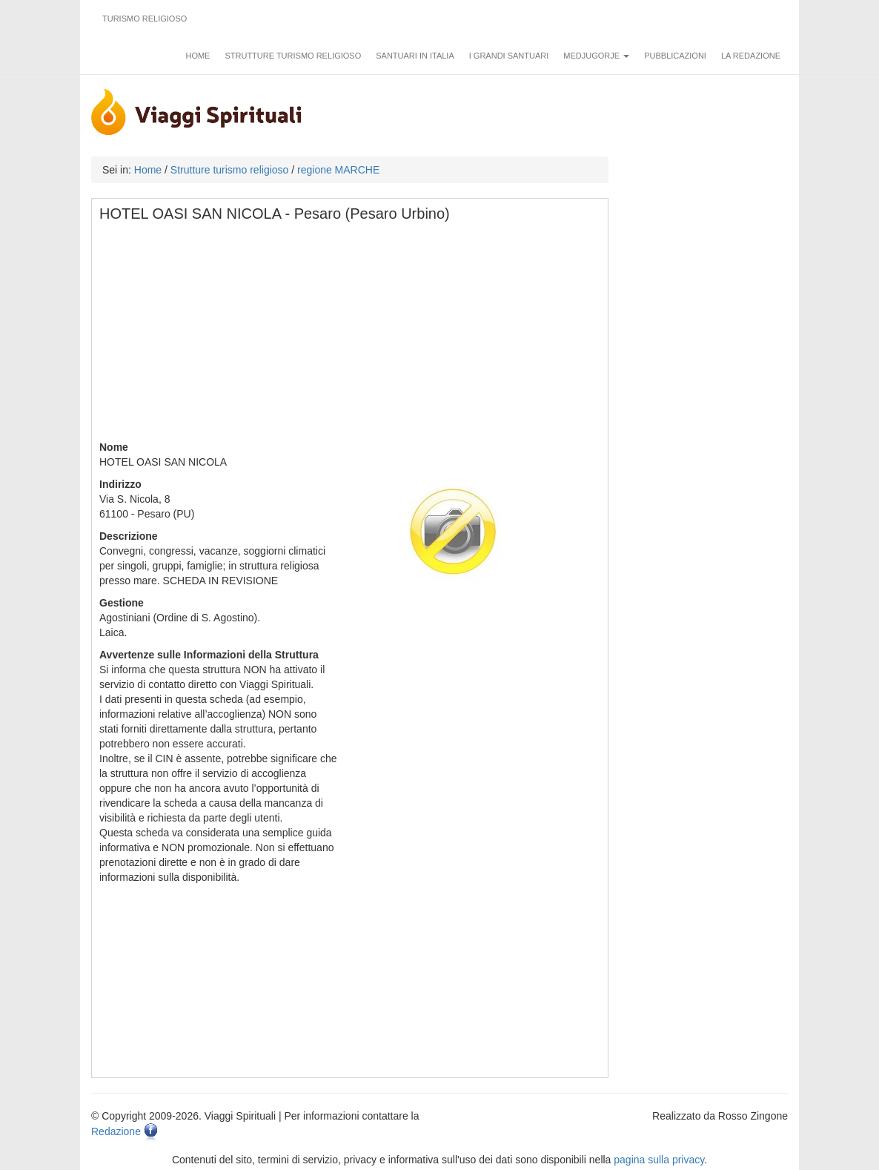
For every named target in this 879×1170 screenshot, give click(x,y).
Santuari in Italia (415, 55)
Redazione (116, 1131)
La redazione (750, 55)
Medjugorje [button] (596, 55)
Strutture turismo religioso (293, 55)
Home (197, 55)
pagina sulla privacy (659, 1160)
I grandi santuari (509, 55)
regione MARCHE (338, 170)
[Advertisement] (350, 336)
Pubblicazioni (675, 55)
